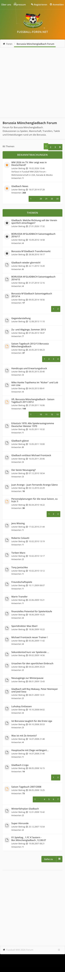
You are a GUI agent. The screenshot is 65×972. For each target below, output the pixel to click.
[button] (60, 147)
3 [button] (55, 147)
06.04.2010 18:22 (37, 504)
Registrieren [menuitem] (40, 4)
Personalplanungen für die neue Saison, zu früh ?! (34, 500)
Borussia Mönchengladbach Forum (35, 43)
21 (46, 199)
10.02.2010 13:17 (37, 556)
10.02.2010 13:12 (37, 570)
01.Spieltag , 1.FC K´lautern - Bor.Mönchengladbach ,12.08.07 (28, 839)
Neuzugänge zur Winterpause (27, 678)
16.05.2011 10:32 (37, 429)
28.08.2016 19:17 (37, 254)
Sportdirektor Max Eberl (24, 626)
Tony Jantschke (19, 567)
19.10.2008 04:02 (37, 709)
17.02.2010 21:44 (37, 526)
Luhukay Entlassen (21, 706)
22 (52, 199)
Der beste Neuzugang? (23, 470)
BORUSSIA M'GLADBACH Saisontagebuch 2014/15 (33, 278)
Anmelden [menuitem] (58, 4)
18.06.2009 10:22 (37, 629)
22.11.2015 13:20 (37, 266)
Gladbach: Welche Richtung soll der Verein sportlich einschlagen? (34, 221)
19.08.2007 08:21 (37, 843)
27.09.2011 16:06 (37, 405)
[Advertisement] (32, 82)
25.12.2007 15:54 (37, 826)
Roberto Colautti (20, 538)
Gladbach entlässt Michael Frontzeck (31, 455)
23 (57, 199)
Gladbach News (19, 186)
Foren (9, 43)
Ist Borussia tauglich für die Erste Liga (31, 721)
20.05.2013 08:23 (37, 349)
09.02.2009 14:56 (37, 655)
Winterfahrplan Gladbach (25, 808)
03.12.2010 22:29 (37, 488)
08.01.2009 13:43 (37, 681)
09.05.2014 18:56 (37, 299)
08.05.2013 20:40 (37, 371)
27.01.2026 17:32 (37, 226)
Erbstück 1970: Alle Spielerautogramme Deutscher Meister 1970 (32, 424)
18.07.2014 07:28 (37, 189)
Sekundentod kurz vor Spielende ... (30, 652)
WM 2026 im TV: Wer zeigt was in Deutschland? (29, 163)
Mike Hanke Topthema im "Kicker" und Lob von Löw (34, 384)
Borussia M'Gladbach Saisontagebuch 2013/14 (31, 295)
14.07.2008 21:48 (37, 739)
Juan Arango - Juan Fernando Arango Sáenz (34, 484)
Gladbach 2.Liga (20, 765)
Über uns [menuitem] (6, 4)
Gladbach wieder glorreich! (26, 262)
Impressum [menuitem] (20, 4)
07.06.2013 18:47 (37, 333)
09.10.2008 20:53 (37, 724)
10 (41, 414)
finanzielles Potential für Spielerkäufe (31, 611)
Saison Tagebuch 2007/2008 (26, 786)
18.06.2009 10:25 (37, 614)
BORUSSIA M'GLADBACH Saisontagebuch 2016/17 (33, 235)
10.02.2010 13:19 (37, 541)
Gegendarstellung (21, 318)
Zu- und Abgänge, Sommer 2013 (28, 329)
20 (41, 199)
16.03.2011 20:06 (37, 458)
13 (57, 414)
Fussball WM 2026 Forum (19, 949)
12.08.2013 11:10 (37, 321)
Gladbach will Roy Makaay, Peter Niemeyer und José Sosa (34, 690)
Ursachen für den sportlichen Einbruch (32, 663)
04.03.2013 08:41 (37, 388)
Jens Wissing (18, 523)
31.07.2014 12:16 (37, 282)
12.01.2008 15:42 (37, 812)
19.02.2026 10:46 (37, 168)
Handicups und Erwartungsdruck (29, 368)
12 (52, 414)
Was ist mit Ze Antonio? (24, 735)
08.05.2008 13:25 (37, 790)
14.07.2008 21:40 (37, 753)
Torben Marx (18, 553)
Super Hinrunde (20, 823)
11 (46, 414)
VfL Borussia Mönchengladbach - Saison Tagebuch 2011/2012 (32, 400)
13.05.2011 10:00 (37, 444)
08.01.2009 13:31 (37, 695)
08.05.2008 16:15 (37, 768)
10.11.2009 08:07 (37, 585)
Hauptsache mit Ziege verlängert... (30, 750)
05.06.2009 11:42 (37, 640)
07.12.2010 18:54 (37, 473)
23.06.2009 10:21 (37, 600)
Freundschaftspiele (21, 582)
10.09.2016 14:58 (37, 240)
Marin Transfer (19, 596)
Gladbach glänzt (20, 440)
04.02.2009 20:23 (37, 666)
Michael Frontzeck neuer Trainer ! (29, 637)
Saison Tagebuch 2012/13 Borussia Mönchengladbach (30, 345)
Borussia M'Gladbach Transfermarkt (31, 251)
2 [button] (50, 147)
